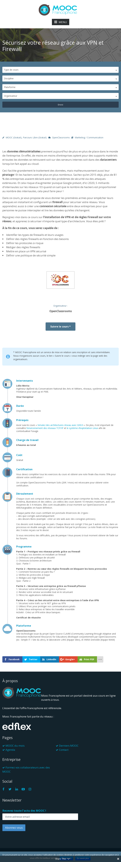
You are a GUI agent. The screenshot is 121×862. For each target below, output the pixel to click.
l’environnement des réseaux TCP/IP (45, 428)
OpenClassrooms (61, 137)
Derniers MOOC (68, 745)
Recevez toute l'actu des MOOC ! (24, 810)
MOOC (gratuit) (14, 137)
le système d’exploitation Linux (82, 428)
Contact (63, 750)
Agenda (10, 750)
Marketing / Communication (89, 137)
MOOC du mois (15, 745)
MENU (60, 22)
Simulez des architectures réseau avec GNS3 (61, 425)
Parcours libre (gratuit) (35, 137)
